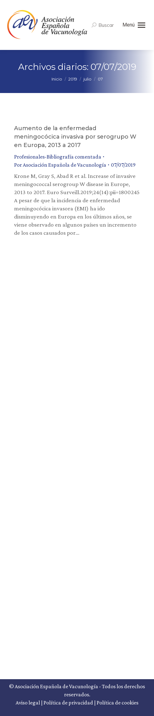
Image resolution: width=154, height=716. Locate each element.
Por (60, 165)
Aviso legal (28, 702)
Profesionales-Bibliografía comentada (57, 157)
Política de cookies (117, 702)
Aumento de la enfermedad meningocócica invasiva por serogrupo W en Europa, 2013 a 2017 (75, 137)
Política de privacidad (68, 702)
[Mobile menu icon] (134, 25)
